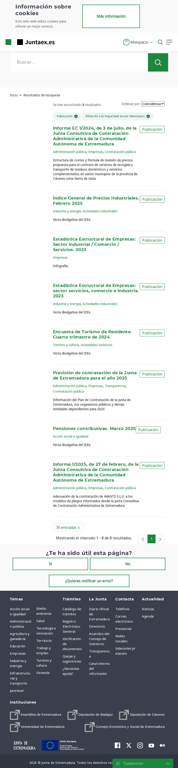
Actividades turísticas (96, 345)
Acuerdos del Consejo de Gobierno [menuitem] (99, 638)
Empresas (95, 152)
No (127, 563)
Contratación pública (120, 152)
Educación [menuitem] (17, 646)
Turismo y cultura (66, 345)
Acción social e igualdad (70, 436)
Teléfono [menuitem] (122, 609)
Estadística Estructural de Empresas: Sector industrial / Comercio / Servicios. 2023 (94, 244)
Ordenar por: (130, 104)
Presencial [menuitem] (123, 628)
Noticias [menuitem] (148, 609)
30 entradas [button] (69, 528)
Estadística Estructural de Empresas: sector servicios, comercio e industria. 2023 (96, 291)
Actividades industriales (100, 211)
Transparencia (115, 386)
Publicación (152, 129)
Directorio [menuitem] (97, 626)
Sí (50, 563)
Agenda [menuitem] (148, 616)
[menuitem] (35, 715)
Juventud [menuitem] (16, 690)
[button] (138, 42)
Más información (111, 16)
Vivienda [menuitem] (42, 672)
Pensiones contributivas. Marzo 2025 (94, 429)
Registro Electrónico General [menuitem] (71, 626)
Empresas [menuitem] (17, 653)
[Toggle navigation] (61, 42)
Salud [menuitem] (40, 620)
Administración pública (69, 152)
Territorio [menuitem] (44, 640)
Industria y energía (67, 211)
